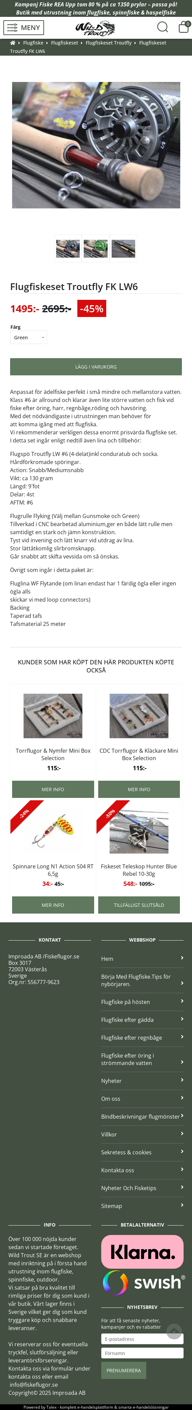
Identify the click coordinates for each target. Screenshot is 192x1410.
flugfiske (98, 12)
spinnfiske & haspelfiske (144, 12)
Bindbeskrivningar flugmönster (142, 1116)
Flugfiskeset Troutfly (108, 42)
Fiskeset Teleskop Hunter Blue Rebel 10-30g (139, 870)
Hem (142, 958)
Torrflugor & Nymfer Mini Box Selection (53, 754)
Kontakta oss (142, 1170)
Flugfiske (33, 42)
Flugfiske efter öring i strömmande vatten (142, 1059)
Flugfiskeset (64, 42)
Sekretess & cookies (142, 1152)
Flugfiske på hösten (142, 1002)
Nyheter (142, 1081)
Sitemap (142, 1206)
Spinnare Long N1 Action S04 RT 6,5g (53, 870)
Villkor (142, 1134)
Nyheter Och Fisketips (142, 1188)
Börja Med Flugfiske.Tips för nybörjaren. (142, 980)
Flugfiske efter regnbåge (142, 1037)
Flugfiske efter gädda (142, 1020)
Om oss (142, 1098)
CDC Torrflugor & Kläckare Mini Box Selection (139, 754)
